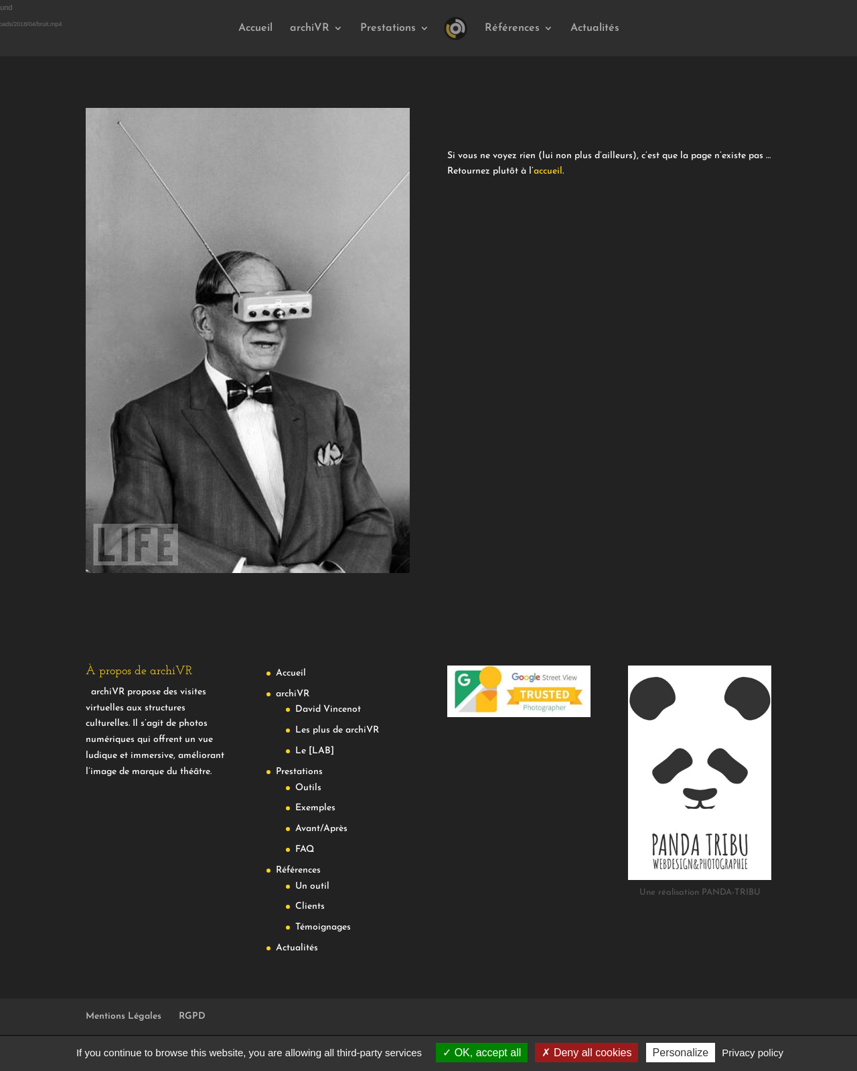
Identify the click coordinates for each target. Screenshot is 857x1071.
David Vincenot (328, 709)
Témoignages (323, 927)
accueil (548, 171)
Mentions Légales (123, 1016)
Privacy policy (752, 1052)
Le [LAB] (314, 751)
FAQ (304, 849)
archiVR (309, 28)
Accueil (255, 28)
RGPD (192, 1016)
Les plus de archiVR (337, 730)
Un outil (312, 886)
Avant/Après (321, 829)
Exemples (315, 808)
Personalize (681, 1052)
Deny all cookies (586, 1052)
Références (512, 28)
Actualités (594, 28)
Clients (310, 906)
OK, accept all (482, 1052)
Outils (308, 788)
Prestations (388, 28)
